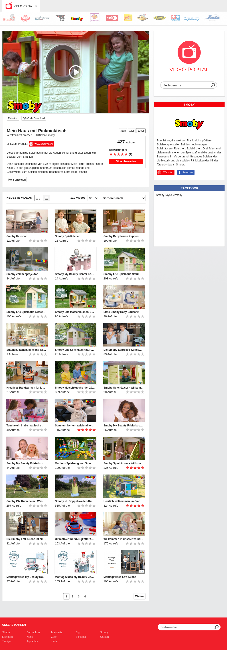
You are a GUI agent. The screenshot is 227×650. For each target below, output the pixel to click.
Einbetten (13, 118)
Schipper (81, 636)
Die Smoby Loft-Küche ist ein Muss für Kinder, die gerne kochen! (26, 539)
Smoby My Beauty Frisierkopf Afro (123, 425)
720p (131, 130)
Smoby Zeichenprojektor (22, 274)
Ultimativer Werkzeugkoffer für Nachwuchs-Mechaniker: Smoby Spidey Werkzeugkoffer (75, 539)
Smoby (104, 632)
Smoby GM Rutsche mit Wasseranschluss (26, 501)
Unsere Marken (14, 624)
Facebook (189, 188)
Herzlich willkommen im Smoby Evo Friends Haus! (123, 501)
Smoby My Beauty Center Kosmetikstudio (75, 274)
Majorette (56, 632)
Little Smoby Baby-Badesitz (121, 312)
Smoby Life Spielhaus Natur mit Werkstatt (75, 349)
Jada (54, 641)
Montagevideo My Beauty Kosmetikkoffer (26, 577)
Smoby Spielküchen (67, 236)
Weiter (139, 596)
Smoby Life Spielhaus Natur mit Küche (123, 274)
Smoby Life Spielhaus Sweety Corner (26, 312)
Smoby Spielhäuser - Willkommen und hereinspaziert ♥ (123, 387)
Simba (6, 632)
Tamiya (6, 641)
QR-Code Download (34, 118)
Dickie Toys (33, 632)
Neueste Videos (19, 197)
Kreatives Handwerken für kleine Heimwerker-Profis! (26, 387)
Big (77, 632)
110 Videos (77, 197)
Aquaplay (32, 641)
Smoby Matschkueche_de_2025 (75, 387)
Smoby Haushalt (16, 236)
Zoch (54, 636)
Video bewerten (126, 161)
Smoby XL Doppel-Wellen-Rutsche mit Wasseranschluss (75, 501)
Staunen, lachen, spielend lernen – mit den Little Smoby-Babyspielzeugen (26, 349)
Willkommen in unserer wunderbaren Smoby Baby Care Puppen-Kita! (123, 539)
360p (123, 130)
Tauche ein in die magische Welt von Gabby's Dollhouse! (26, 425)
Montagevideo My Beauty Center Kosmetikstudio (75, 577)
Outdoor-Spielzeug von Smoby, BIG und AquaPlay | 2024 (75, 463)
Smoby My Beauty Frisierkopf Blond (26, 463)
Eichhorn (7, 636)
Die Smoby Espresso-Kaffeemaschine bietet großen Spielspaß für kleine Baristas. (123, 349)
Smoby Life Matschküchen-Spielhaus (75, 312)
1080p (141, 130)
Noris (30, 636)
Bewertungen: (118, 149)
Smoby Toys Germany (169, 195)
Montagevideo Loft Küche (119, 577)
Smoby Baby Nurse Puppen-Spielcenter (123, 236)
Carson (104, 636)
